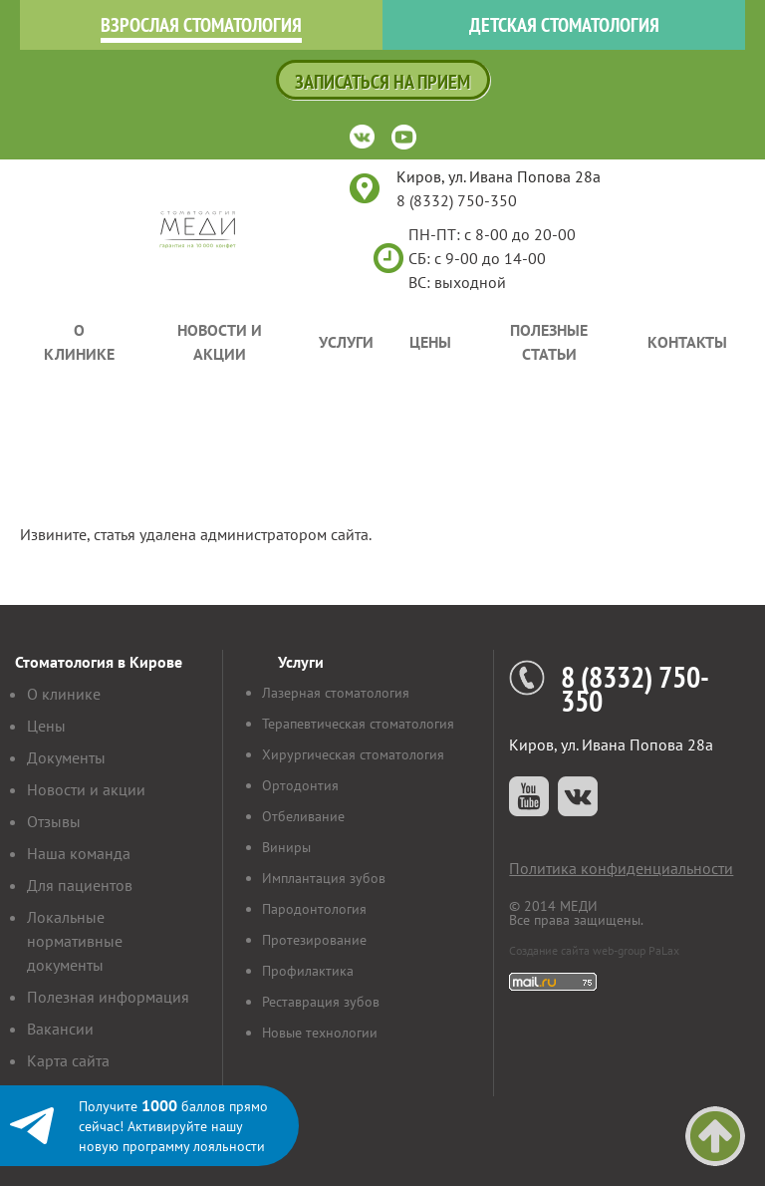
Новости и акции (219, 342)
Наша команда (78, 853)
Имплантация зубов (323, 878)
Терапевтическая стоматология (358, 724)
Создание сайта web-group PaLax (594, 950)
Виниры (286, 847)
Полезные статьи (549, 342)
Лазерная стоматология (335, 693)
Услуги (346, 342)
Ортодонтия (300, 785)
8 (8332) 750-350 (456, 200)
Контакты (687, 342)
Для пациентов (79, 885)
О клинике (79, 342)
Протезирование (314, 940)
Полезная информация (108, 997)
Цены (430, 342)
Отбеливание (303, 816)
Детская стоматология (564, 25)
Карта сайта (68, 1060)
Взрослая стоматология (201, 25)
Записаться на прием (382, 82)
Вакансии (60, 1028)
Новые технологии (320, 1032)
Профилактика (308, 971)
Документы (66, 757)
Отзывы (54, 821)
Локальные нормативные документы (75, 941)
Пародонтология (314, 909)
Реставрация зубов (321, 1002)
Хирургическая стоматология (353, 754)
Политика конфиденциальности (621, 868)
